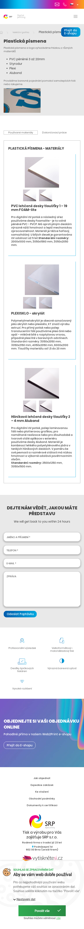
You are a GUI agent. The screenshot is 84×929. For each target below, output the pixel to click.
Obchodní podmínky (42, 798)
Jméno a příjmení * (18, 537)
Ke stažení (42, 792)
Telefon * (12, 550)
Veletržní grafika (20, 32)
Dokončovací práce (54, 132)
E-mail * (11, 563)
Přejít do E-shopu (70, 31)
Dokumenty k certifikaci (42, 805)
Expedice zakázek (42, 785)
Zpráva (11, 576)
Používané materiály (20, 132)
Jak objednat (41, 778)
